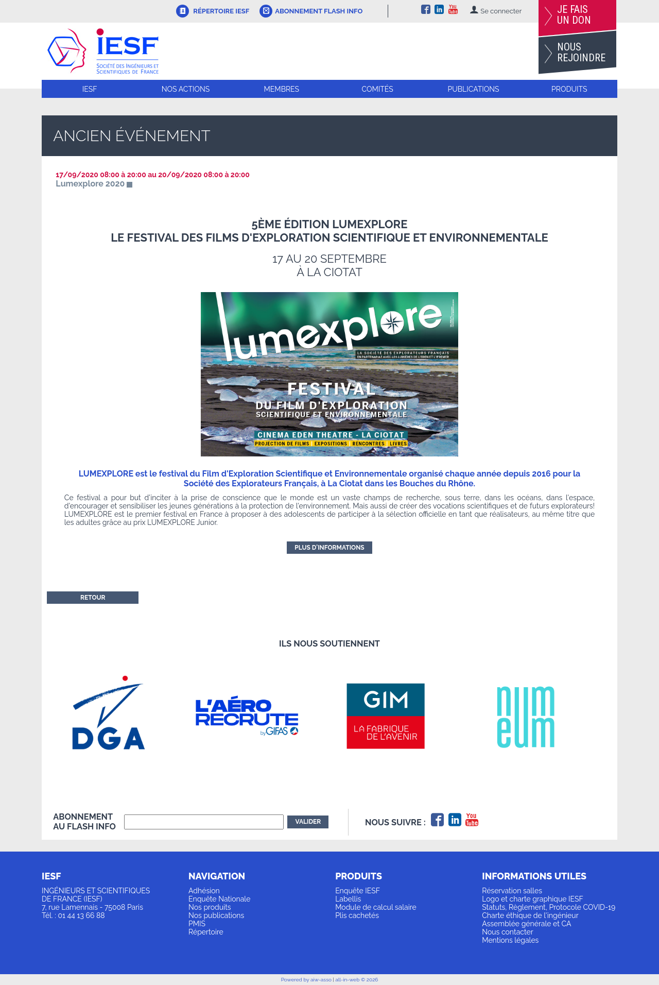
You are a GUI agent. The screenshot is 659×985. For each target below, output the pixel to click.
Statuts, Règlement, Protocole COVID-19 (548, 907)
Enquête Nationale (219, 899)
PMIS (196, 924)
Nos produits (209, 907)
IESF (89, 89)
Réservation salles (512, 891)
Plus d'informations (329, 547)
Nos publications (216, 915)
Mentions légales (510, 940)
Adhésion (204, 891)
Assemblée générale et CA (526, 924)
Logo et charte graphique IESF (532, 899)
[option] (122, 716)
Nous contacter (507, 932)
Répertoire (205, 932)
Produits (569, 89)
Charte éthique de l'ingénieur (530, 915)
